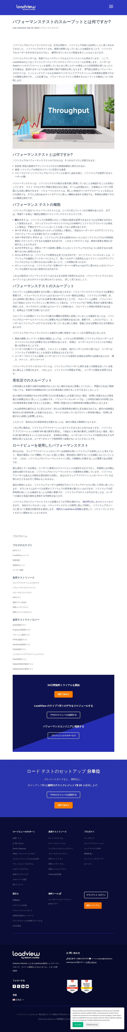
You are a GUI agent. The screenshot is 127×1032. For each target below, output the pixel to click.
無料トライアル (92, 905)
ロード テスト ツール (56, 843)
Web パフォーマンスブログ (24, 854)
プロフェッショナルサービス (63, 735)
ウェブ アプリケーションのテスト (26, 583)
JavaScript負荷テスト (22, 644)
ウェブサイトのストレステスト (60, 848)
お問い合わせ (91, 962)
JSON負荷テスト (19, 649)
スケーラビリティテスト (22, 592)
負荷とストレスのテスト (22, 612)
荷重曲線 (16, 900)
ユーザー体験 (18, 570)
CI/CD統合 (17, 926)
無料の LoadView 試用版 (68, 509)
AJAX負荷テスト (19, 625)
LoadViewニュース (21, 555)
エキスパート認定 (20, 879)
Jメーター (88, 864)
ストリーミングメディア (93, 859)
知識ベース (17, 838)
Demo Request (19, 848)
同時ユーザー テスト (56, 864)
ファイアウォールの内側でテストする (27, 921)
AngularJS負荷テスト (22, 630)
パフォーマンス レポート (22, 910)
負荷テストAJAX (19, 602)
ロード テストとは (55, 838)
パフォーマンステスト (49, 28)
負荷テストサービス (20, 874)
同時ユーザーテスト (20, 607)
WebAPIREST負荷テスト (23, 664)
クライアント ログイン (96, 895)
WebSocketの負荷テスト (23, 669)
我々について (18, 884)
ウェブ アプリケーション (94, 843)
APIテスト (17, 550)
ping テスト (53, 903)
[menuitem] (18, 1000)
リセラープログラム (20, 869)
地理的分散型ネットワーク (23, 915)
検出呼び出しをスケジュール (97, 501)
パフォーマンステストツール (24, 588)
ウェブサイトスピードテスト (59, 899)
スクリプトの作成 (20, 905)
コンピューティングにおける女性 (26, 859)
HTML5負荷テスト (20, 639)
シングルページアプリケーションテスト (28, 654)
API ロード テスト (55, 859)
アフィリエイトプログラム (23, 864)
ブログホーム (20, 536)
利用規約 (60, 1019)
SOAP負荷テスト (20, 659)
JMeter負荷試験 (54, 874)
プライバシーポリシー (46, 1019)
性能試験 (16, 560)
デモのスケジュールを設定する (63, 715)
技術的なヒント (19, 565)
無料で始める (63, 694)
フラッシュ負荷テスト (21, 635)
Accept (78, 1024)
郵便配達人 (88, 854)
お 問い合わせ (18, 843)
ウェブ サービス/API (92, 848)
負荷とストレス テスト (57, 869)
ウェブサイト (89, 838)
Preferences (92, 1024)
